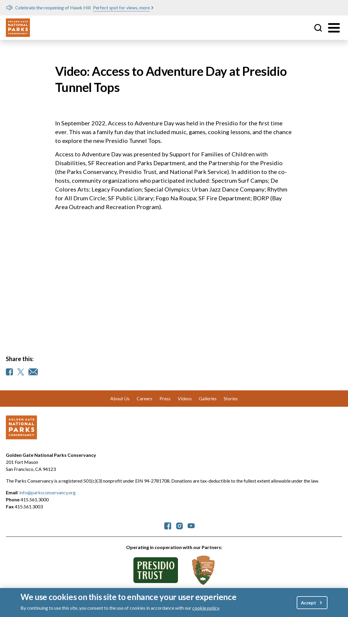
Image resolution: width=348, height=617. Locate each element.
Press (165, 398)
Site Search (318, 28)
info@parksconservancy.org (47, 492)
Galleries (208, 398)
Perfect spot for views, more (121, 7)
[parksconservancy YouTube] (191, 525)
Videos (185, 398)
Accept (308, 602)
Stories (231, 398)
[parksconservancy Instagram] (179, 525)
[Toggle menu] (334, 28)
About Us (120, 398)
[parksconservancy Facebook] (167, 525)
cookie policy (205, 608)
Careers (144, 398)
